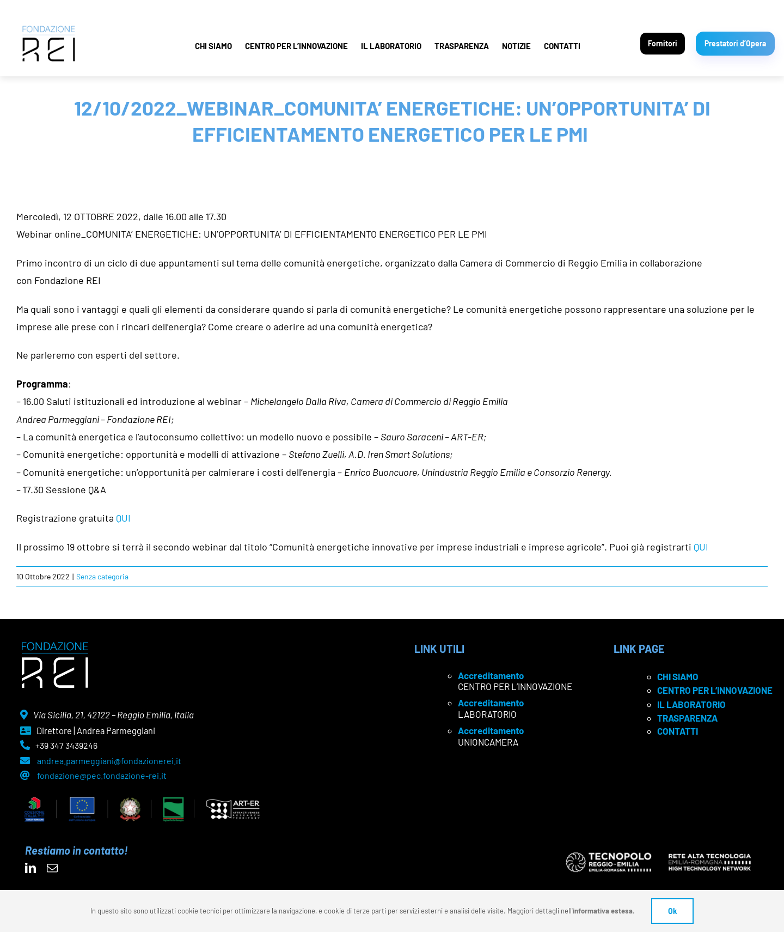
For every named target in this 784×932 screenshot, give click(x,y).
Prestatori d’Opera (735, 43)
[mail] (52, 868)
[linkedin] (30, 868)
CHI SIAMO (213, 46)
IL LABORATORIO (391, 46)
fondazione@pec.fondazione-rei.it (102, 775)
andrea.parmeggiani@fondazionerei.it (109, 760)
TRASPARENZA (461, 46)
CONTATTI (562, 46)
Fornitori (662, 43)
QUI (123, 518)
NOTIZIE (516, 46)
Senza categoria (102, 576)
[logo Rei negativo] (54, 646)
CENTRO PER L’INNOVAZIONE (296, 46)
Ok (672, 911)
